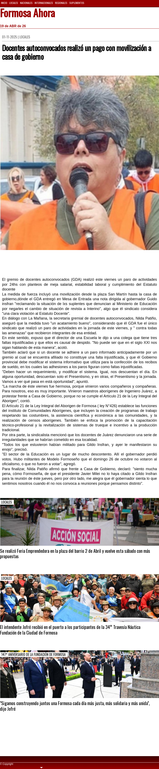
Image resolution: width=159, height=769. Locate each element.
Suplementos (76, 3)
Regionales (61, 3)
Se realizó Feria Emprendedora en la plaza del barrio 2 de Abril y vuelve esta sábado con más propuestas (75, 553)
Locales (13, 3)
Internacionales (44, 3)
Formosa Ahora (27, 13)
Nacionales (26, 3)
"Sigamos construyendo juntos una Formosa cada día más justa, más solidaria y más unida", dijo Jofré (75, 706)
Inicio (4, 3)
